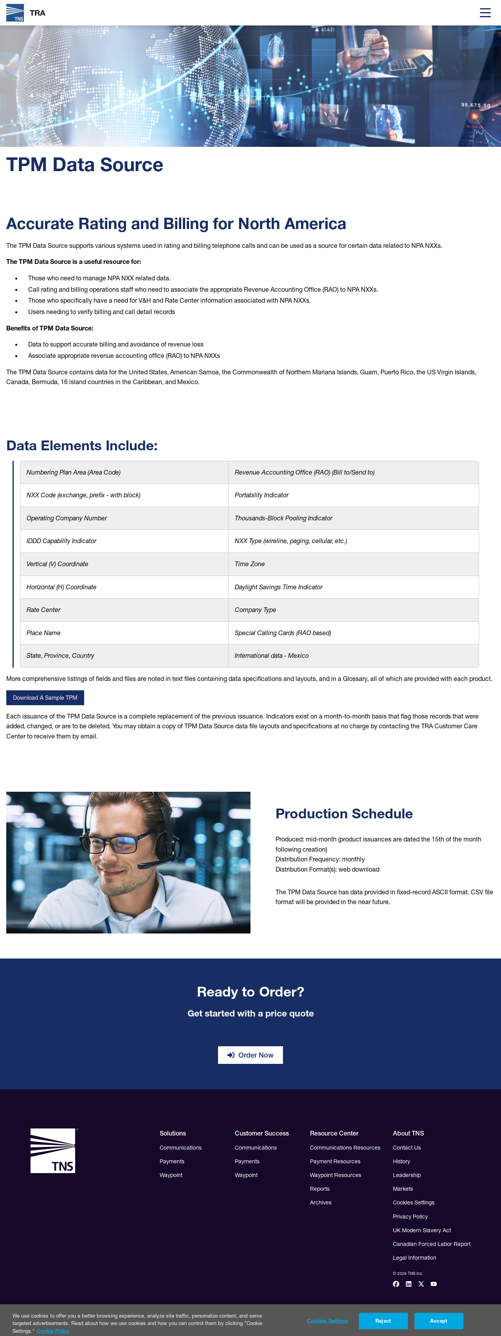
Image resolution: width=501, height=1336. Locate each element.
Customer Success (262, 1133)
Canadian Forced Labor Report (431, 1244)
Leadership (407, 1175)
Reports (320, 1188)
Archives (321, 1202)
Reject (383, 1325)
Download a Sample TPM (45, 697)
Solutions (173, 1133)
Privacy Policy (410, 1216)
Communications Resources (345, 1147)
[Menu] (485, 13)
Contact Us (407, 1147)
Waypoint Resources (335, 1175)
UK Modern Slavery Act (422, 1230)
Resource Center (334, 1133)
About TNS (408, 1133)
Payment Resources (335, 1161)
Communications (181, 1147)
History (401, 1161)
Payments (172, 1161)
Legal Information (414, 1257)
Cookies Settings (413, 1202)
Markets (403, 1188)
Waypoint (171, 1175)
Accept (438, 1325)
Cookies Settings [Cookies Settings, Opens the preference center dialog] (328, 1325)
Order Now (250, 1055)
